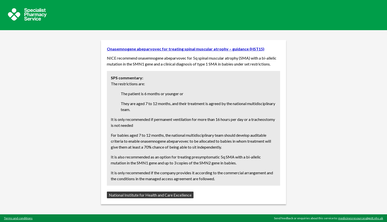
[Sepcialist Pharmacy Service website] (27, 19)
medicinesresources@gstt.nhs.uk (360, 218)
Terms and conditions (18, 218)
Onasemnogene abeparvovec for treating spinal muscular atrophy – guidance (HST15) (185, 48)
